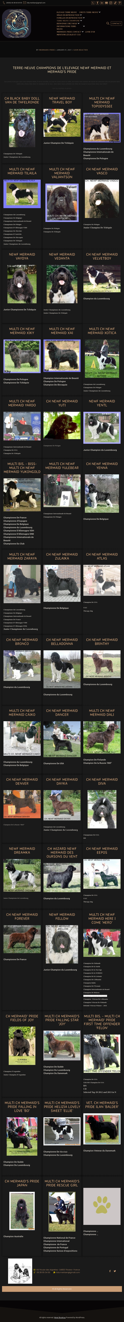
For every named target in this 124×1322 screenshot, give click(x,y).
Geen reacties (80, 50)
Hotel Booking (60, 1318)
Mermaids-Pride (47, 50)
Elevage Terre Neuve (67, 12)
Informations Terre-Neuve (67, 27)
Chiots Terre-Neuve (88, 12)
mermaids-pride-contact (69, 32)
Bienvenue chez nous (67, 23)
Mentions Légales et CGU (69, 35)
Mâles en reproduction (68, 15)
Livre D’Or (90, 32)
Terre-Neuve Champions (68, 21)
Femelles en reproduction (69, 18)
